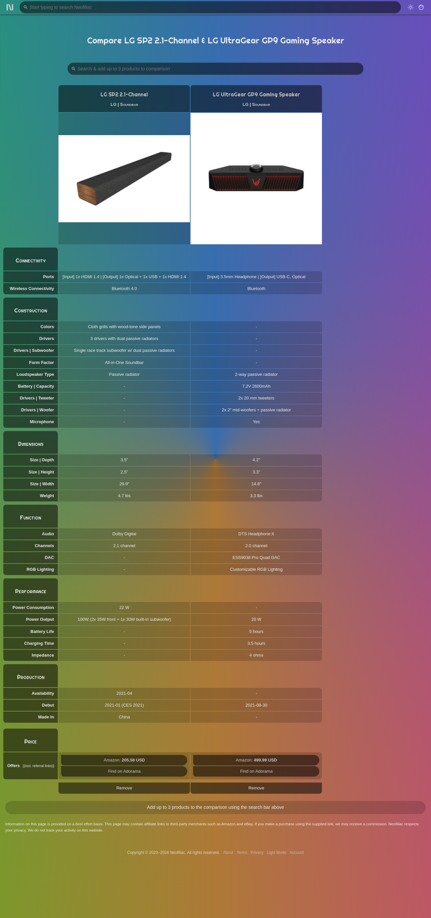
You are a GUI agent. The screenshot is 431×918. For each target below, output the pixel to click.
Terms (242, 852)
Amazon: (124, 760)
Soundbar (129, 104)
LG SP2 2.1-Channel (124, 94)
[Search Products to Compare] (215, 69)
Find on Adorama (124, 771)
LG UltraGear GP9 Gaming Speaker (256, 94)
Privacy (257, 852)
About (228, 852)
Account (297, 852)
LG (114, 104)
